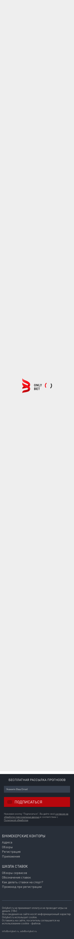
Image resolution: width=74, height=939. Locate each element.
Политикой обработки (16, 820)
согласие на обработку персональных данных (36, 815)
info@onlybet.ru (10, 931)
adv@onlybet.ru (28, 931)
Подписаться (23, 802)
